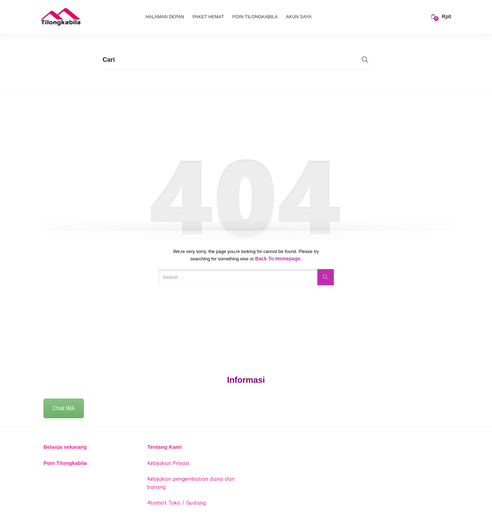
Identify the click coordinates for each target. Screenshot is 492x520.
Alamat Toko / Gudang (176, 503)
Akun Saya (298, 16)
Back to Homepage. (278, 258)
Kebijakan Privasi (168, 463)
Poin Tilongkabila (255, 16)
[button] (441, 17)
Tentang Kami (164, 447)
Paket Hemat (208, 16)
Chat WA (64, 408)
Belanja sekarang (65, 447)
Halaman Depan (165, 16)
